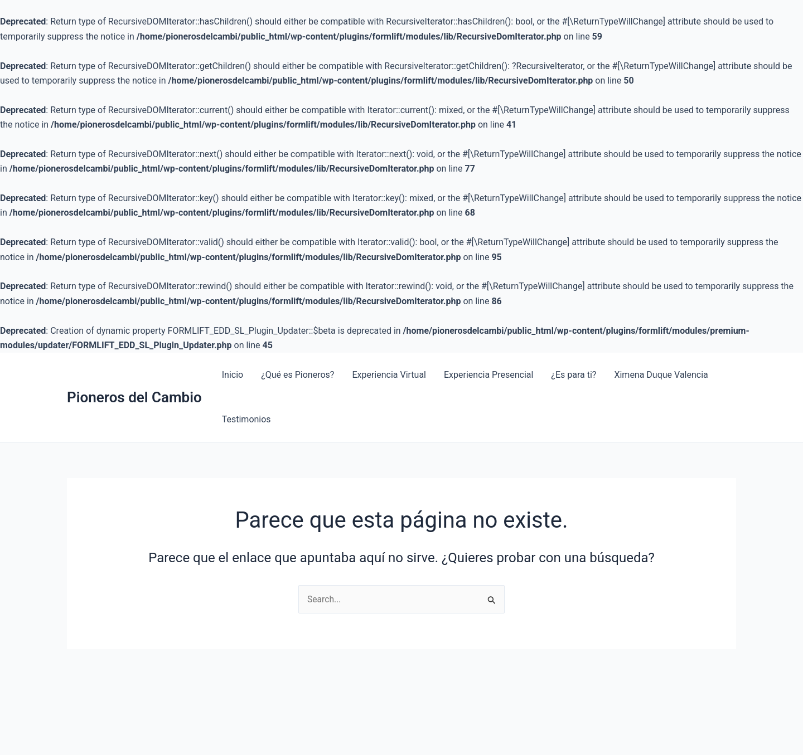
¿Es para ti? (573, 374)
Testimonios (246, 419)
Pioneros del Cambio (134, 397)
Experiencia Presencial (488, 374)
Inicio (232, 374)
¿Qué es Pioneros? (297, 374)
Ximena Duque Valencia (661, 374)
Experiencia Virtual (389, 374)
